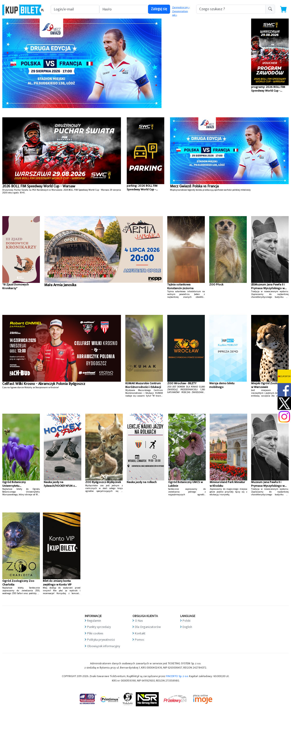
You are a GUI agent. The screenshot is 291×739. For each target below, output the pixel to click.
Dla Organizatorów (148, 627)
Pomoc (139, 639)
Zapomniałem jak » (180, 13)
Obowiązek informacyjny (103, 646)
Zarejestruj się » (181, 7)
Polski (186, 620)
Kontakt (140, 633)
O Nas (139, 620)
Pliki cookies (95, 633)
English (187, 627)
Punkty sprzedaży (99, 627)
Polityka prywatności (101, 639)
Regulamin (94, 620)
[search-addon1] (231, 9)
